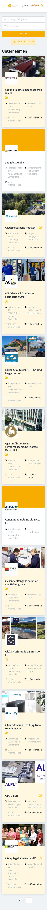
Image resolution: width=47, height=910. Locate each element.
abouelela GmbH (14, 162)
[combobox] (23, 19)
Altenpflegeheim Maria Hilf (20, 858)
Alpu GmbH (11, 795)
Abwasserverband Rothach (20, 227)
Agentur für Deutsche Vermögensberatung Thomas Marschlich (21, 447)
